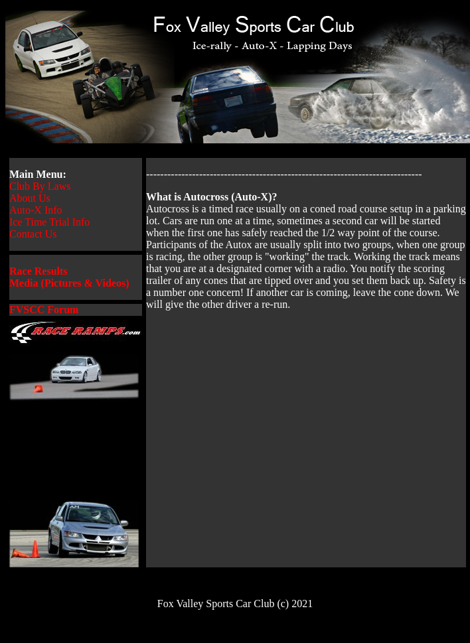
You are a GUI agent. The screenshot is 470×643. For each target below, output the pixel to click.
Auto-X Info (35, 210)
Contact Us (33, 234)
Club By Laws (39, 186)
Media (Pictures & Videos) (69, 283)
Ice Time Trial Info (49, 222)
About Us (29, 198)
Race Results (38, 271)
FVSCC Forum (43, 309)
